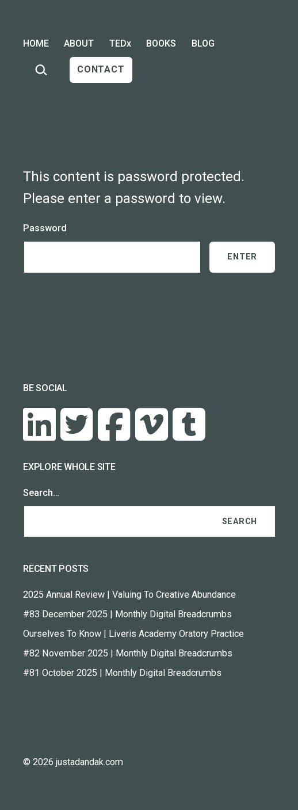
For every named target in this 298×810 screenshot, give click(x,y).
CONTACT (101, 69)
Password (45, 228)
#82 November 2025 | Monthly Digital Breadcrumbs (127, 653)
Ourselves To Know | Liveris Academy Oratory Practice (133, 633)
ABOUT (79, 43)
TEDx (120, 43)
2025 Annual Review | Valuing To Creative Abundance (129, 594)
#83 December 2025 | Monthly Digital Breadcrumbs (127, 614)
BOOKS (161, 43)
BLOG (203, 43)
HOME (36, 43)
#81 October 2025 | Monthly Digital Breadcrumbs (122, 672)
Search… (41, 492)
